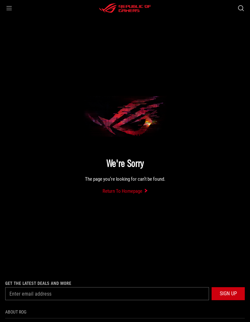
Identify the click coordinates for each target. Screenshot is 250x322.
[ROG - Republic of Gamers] (125, 8)
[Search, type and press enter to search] (241, 8)
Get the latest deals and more (38, 283)
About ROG (15, 312)
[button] (9, 8)
